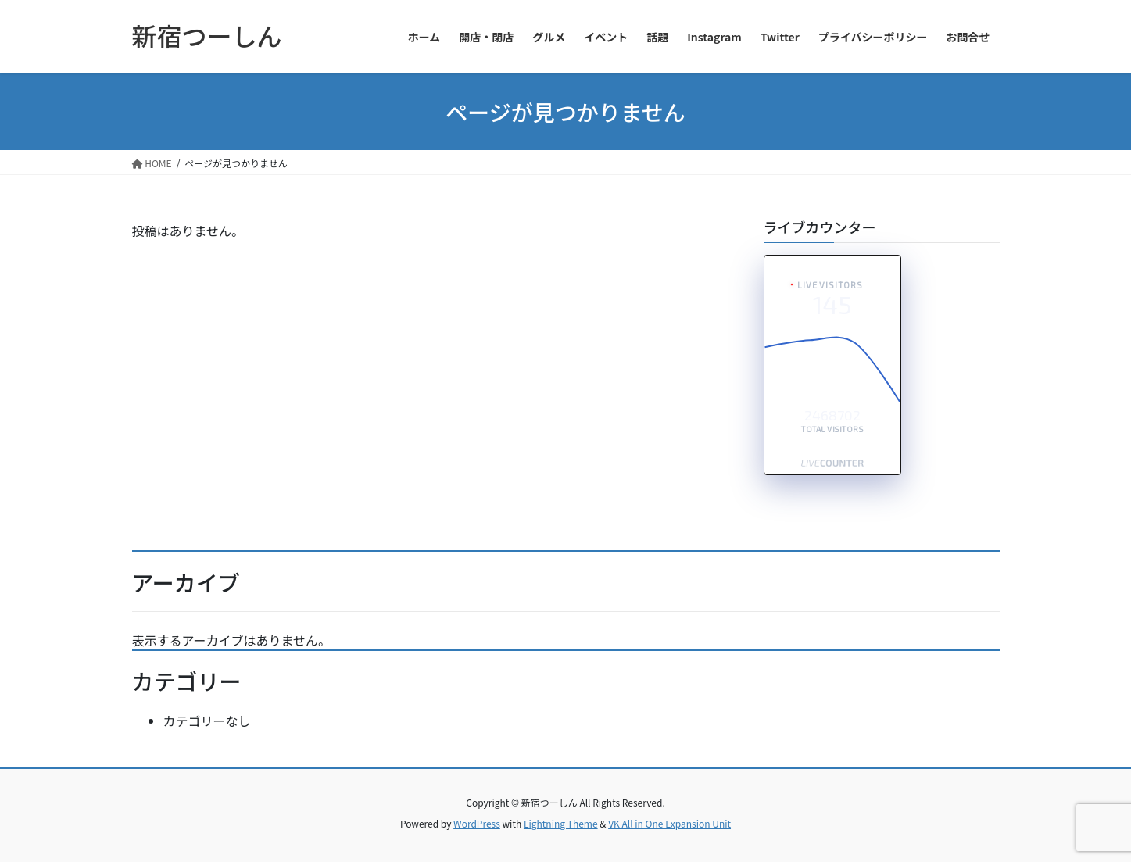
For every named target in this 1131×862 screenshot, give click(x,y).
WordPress (476, 823)
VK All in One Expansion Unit (669, 823)
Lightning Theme (561, 823)
